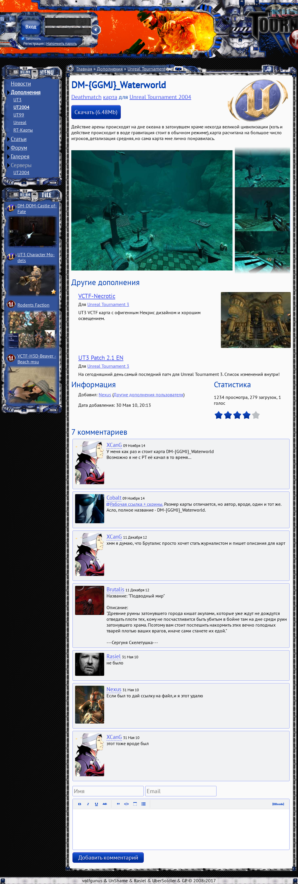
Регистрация (33, 43)
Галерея (20, 156)
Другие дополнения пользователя (148, 394)
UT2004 (21, 107)
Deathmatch (86, 97)
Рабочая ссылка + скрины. (136, 504)
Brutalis (115, 589)
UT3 (17, 99)
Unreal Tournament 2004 (152, 69)
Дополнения (25, 92)
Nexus (105, 394)
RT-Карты (23, 130)
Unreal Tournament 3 (108, 304)
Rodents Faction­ (33, 305)
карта (110, 97)
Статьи (18, 138)
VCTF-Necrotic (96, 296)
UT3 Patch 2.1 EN (100, 358)
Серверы (21, 165)
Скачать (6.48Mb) (96, 112)
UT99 (18, 115)
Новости (21, 83)
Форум (19, 147)
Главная (84, 69)
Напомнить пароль (61, 43)
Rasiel (114, 656)
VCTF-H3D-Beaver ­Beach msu (36, 359)
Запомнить (31, 39)
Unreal (19, 122)
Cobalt (114, 497)
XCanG (114, 444)
